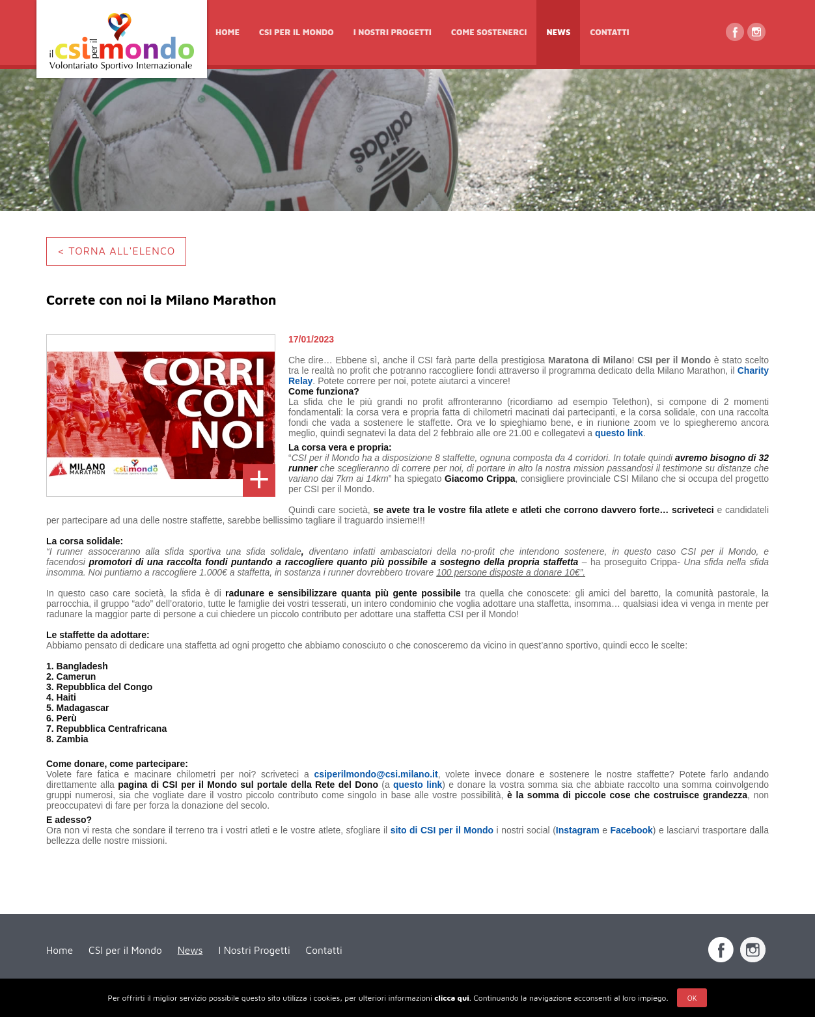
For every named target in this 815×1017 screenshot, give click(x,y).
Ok (692, 998)
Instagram (578, 830)
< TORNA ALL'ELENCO (116, 251)
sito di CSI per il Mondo (442, 830)
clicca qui (451, 998)
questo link (619, 433)
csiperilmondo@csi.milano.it (375, 774)
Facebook (631, 830)
